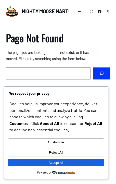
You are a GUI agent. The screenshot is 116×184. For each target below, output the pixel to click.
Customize (56, 142)
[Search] (101, 73)
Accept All (55, 163)
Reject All (56, 152)
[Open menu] (79, 11)
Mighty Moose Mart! (46, 11)
